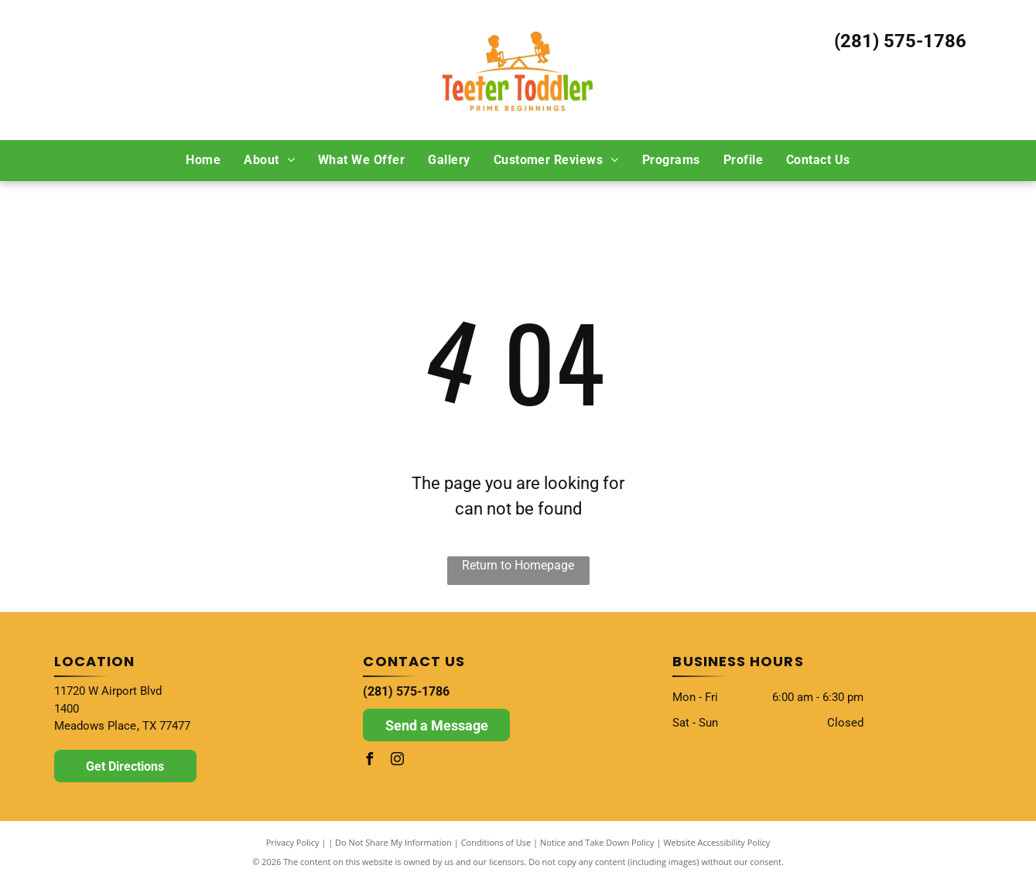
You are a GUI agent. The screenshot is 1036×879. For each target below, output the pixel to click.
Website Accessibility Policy (716, 842)
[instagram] (397, 761)
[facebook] (369, 761)
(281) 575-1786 (900, 41)
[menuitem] (203, 160)
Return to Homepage (518, 565)
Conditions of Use (496, 842)
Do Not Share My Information (393, 842)
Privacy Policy (293, 842)
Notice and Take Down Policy (597, 842)
